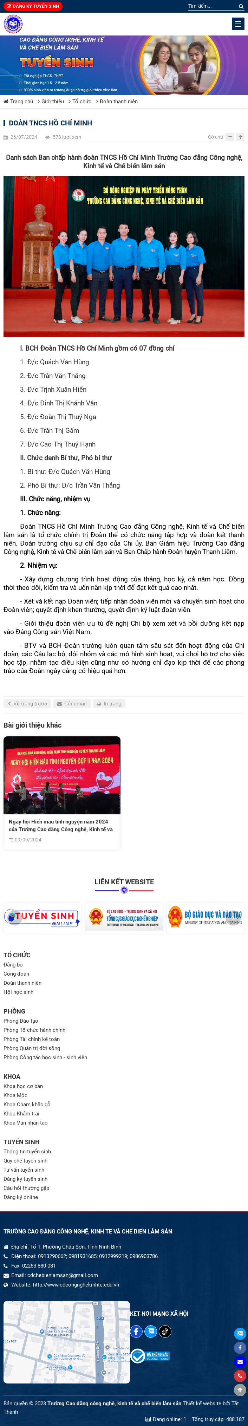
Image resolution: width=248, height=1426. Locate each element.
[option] (62, 792)
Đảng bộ (13, 965)
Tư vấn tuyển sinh (24, 1170)
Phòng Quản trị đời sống (32, 1048)
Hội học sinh (18, 992)
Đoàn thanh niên (117, 101)
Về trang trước (27, 704)
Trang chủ (18, 101)
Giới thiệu (51, 101)
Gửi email (72, 704)
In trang (109, 704)
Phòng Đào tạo (21, 1021)
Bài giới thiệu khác (32, 725)
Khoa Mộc (15, 1095)
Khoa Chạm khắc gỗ (27, 1104)
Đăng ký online (21, 1197)
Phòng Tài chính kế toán (32, 1039)
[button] (14, 918)
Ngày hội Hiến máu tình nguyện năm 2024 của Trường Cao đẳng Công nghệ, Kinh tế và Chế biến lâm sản (61, 826)
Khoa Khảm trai (21, 1114)
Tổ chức (80, 101)
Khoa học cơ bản (23, 1086)
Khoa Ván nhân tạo (26, 1123)
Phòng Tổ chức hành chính (34, 1030)
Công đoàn (16, 974)
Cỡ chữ (215, 137)
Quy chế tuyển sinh (25, 1161)
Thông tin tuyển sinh (27, 1151)
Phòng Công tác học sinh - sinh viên (45, 1057)
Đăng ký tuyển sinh (33, 6)
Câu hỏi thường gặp (26, 1188)
